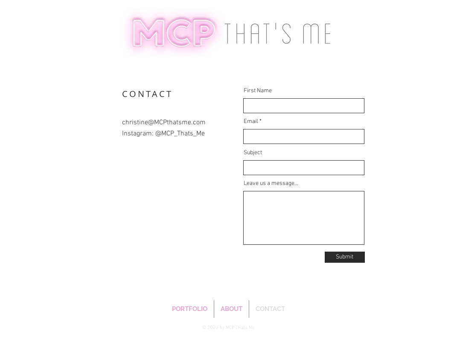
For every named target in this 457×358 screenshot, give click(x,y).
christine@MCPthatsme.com (164, 122)
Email (251, 122)
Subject (253, 153)
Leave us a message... (271, 184)
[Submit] (345, 257)
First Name (258, 91)
